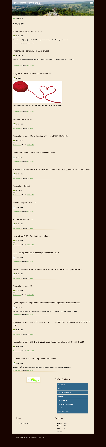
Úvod (14, 18)
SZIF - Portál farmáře (64, 392)
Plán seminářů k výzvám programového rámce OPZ (35, 358)
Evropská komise (63, 412)
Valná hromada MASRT (23, 119)
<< (19, 423)
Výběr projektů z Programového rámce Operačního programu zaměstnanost (46, 303)
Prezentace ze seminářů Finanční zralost (31, 51)
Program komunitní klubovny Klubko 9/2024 (32, 73)
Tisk (29, 437)
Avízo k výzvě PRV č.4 (23, 219)
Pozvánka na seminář (22, 286)
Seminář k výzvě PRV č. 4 (24, 203)
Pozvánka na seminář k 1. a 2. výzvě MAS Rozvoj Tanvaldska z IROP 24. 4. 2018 (48, 342)
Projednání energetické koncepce (27, 31)
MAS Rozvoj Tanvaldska (26, 2)
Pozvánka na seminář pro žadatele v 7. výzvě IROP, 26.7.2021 (40, 136)
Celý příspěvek (17, 43)
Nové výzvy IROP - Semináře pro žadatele (31, 236)
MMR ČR (60, 396)
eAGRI (60, 408)
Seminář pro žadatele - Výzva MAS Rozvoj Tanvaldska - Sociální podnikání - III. (48, 269)
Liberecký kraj (62, 400)
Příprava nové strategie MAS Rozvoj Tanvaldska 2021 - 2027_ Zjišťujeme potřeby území (51, 169)
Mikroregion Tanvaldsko (65, 404)
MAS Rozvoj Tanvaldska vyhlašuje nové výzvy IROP (36, 253)
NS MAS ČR (61, 385)
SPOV (59, 389)
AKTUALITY (30, 43)
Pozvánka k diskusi (21, 186)
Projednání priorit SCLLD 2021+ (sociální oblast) (34, 153)
